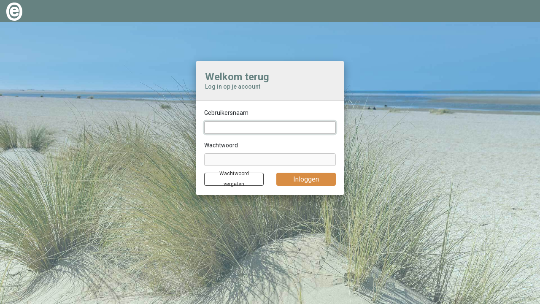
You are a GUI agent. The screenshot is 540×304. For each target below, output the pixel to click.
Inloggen (306, 179)
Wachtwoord (221, 145)
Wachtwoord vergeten (234, 179)
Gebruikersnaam (226, 112)
